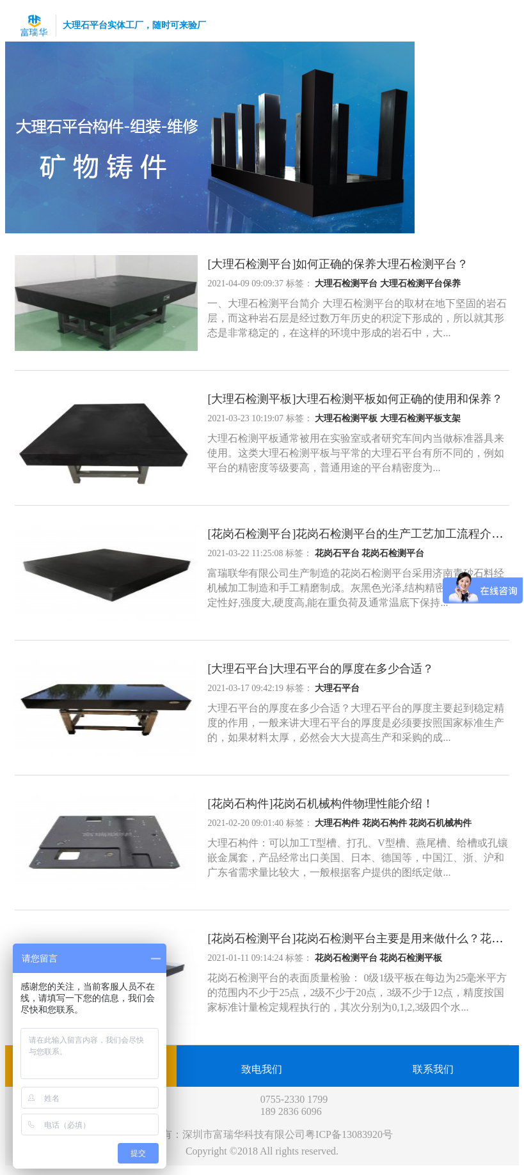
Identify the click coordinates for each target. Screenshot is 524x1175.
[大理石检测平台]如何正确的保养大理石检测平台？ (337, 264)
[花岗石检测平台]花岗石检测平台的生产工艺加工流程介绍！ (360, 533)
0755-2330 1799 (294, 1099)
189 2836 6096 (291, 1111)
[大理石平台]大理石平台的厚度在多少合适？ (320, 668)
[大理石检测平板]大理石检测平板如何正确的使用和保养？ (355, 399)
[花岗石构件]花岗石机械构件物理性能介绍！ (320, 803)
